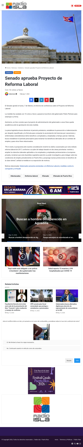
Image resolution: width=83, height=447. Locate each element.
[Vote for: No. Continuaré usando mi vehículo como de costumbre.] (41, 348)
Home (7, 68)
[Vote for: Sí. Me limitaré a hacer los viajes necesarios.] (41, 334)
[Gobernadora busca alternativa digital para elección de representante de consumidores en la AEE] (67, 295)
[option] (41, 220)
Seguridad (41, 211)
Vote (77, 360)
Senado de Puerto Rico (63, 176)
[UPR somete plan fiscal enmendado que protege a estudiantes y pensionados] (41, 295)
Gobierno (21, 68)
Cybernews (12, 94)
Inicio (56, 439)
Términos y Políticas (66, 439)
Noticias (14, 68)
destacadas (16, 176)
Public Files (77, 439)
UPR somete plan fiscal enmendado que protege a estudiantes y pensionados (39, 306)
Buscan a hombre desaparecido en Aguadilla (41, 221)
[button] (41, 332)
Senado (46, 176)
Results (69, 360)
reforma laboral (32, 176)
